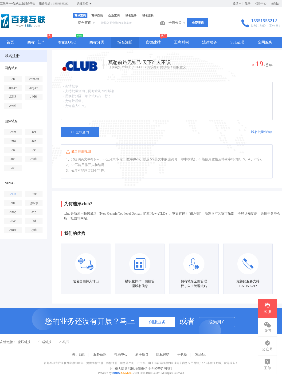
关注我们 (84, 3)
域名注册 (131, 15)
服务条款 (99, 354)
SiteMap (200, 354)
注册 (248, 3)
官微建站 (153, 42)
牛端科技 (44, 342)
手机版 (182, 354)
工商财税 (181, 42)
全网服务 (265, 42)
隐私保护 (162, 354)
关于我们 (78, 354)
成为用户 (216, 322)
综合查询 (86, 23)
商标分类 (96, 42)
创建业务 (157, 322)
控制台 (275, 3)
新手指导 (142, 354)
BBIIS (116, 373)
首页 (10, 42)
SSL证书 (237, 42)
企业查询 (114, 15)
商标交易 (97, 15)
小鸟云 (64, 342)
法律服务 (209, 42)
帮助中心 (120, 354)
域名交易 (147, 15)
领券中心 (260, 3)
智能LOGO (67, 42)
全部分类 (177, 23)
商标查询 (80, 15)
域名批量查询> (262, 132)
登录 (235, 3)
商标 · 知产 (36, 42)
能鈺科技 (24, 342)
